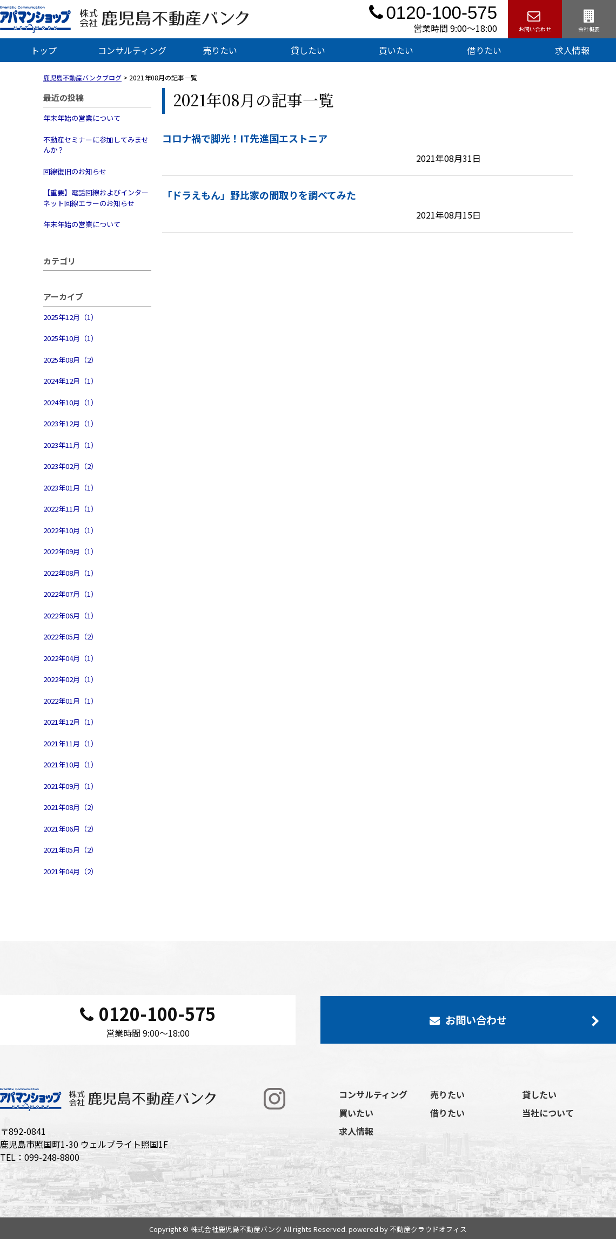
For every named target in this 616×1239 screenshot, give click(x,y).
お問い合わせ (535, 19)
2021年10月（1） (70, 764)
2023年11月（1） (70, 445)
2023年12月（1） (70, 423)
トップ (44, 50)
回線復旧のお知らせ (74, 171)
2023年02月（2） (70, 466)
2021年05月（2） (70, 850)
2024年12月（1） (70, 381)
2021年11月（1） (70, 743)
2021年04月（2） (70, 871)
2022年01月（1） (70, 701)
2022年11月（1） (70, 508)
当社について (548, 1112)
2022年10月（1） (70, 530)
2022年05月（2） (70, 636)
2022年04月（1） (70, 658)
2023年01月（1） (70, 487)
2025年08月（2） (70, 360)
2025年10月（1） (70, 338)
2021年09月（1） (70, 786)
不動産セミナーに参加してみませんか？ (96, 144)
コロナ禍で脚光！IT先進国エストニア (244, 138)
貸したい (308, 50)
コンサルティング (132, 50)
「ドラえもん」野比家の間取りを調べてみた (259, 195)
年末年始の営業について (81, 118)
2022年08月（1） (70, 573)
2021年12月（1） (70, 722)
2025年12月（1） (70, 317)
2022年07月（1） (70, 594)
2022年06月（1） (70, 615)
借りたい (484, 50)
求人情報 (356, 1131)
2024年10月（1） (70, 402)
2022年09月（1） (70, 551)
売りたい (220, 50)
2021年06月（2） (70, 828)
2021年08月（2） (70, 807)
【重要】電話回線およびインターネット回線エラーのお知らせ (96, 197)
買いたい (396, 50)
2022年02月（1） (70, 679)
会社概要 (589, 19)
